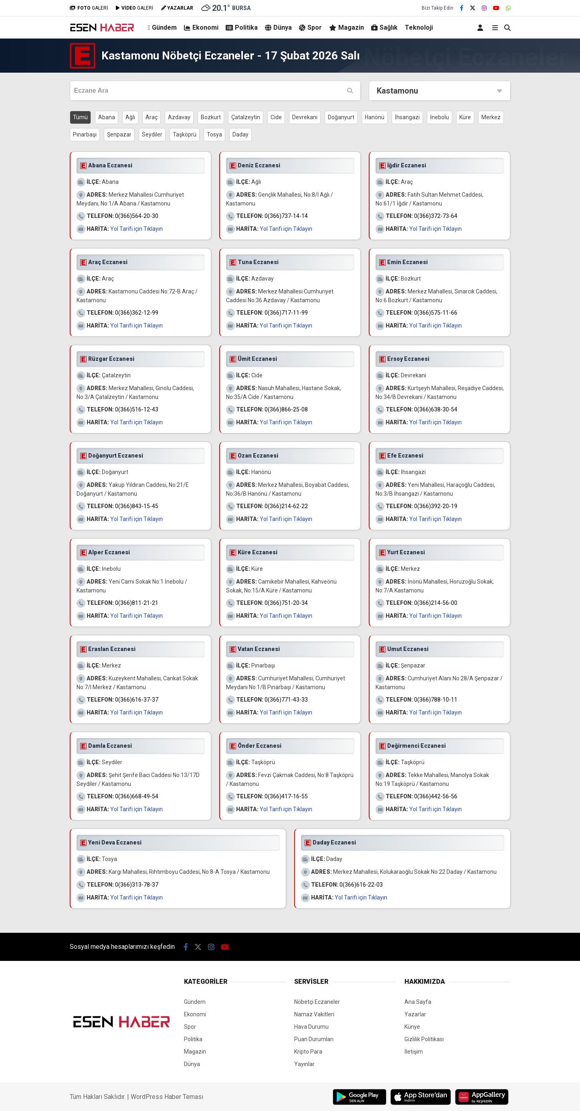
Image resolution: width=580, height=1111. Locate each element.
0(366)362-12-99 (136, 312)
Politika (242, 27)
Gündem (162, 27)
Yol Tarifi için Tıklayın (136, 229)
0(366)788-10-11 (435, 699)
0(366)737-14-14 (286, 216)
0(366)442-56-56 (435, 796)
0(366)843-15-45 (136, 506)
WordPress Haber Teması (167, 1097)
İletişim (413, 1051)
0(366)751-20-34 (286, 603)
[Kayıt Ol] (481, 27)
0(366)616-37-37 (136, 699)
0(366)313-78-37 (136, 884)
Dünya (278, 27)
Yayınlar (304, 1064)
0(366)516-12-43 (136, 409)
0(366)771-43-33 (286, 699)
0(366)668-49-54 (136, 796)
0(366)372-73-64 (435, 216)
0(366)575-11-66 (435, 312)
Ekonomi (201, 27)
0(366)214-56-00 (435, 603)
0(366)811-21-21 (136, 603)
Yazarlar (415, 1014)
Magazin (346, 27)
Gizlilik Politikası (424, 1039)
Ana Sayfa (417, 1002)
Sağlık (384, 27)
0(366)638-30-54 (435, 409)
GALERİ (89, 8)
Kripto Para (308, 1051)
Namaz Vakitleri (314, 1014)
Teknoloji (419, 27)
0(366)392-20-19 (435, 506)
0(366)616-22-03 (361, 884)
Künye (412, 1027)
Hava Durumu (311, 1027)
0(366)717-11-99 (286, 312)
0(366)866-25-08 (286, 409)
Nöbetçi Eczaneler (317, 1002)
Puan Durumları (313, 1039)
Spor (310, 27)
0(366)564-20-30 (136, 216)
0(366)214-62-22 (286, 506)
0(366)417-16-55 (286, 796)
